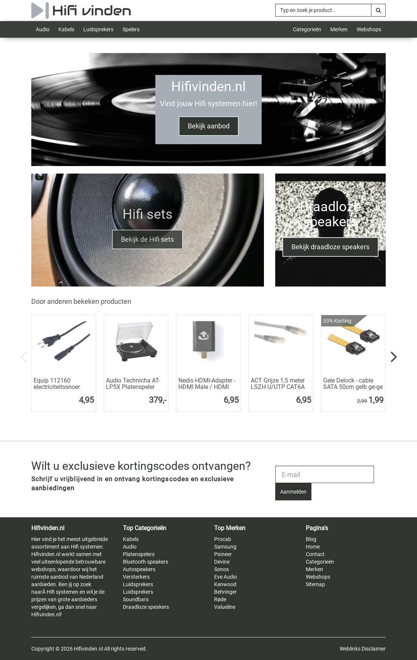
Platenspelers (139, 554)
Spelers (131, 29)
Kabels (66, 29)
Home (313, 547)
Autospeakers (139, 569)
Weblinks (350, 649)
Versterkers (136, 577)
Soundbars (136, 599)
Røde (220, 599)
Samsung (225, 547)
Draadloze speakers (146, 607)
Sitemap (315, 584)
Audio (42, 29)
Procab (222, 539)
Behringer (225, 592)
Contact (315, 554)
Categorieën (307, 29)
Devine (222, 562)
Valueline (224, 607)
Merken (339, 29)
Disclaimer (374, 649)
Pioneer (223, 554)
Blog (311, 539)
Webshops (369, 29)
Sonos (221, 569)
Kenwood (225, 584)
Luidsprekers (98, 29)
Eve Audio (225, 577)
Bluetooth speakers (145, 562)
